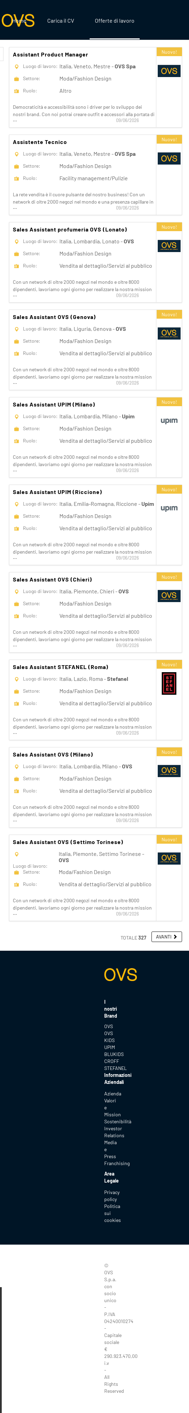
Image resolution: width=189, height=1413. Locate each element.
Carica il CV (60, 20)
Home (19, 20)
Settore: (31, 78)
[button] (166, 937)
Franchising (117, 1163)
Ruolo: (30, 90)
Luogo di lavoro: (40, 66)
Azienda (112, 1093)
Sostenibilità (117, 1121)
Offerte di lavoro (114, 20)
